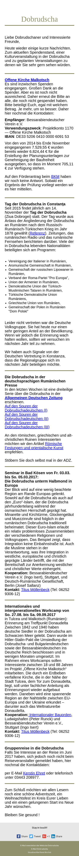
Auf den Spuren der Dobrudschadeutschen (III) (27, 425)
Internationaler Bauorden (49, 715)
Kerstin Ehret (34, 773)
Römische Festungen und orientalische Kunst (34, 446)
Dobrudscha (53, 845)
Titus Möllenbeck (35, 590)
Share (24, 836)
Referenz (37, 233)
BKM (55, 176)
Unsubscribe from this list (39, 852)
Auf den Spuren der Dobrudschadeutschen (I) (26, 408)
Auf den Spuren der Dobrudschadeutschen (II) (26, 416)
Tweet (37, 836)
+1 (48, 836)
